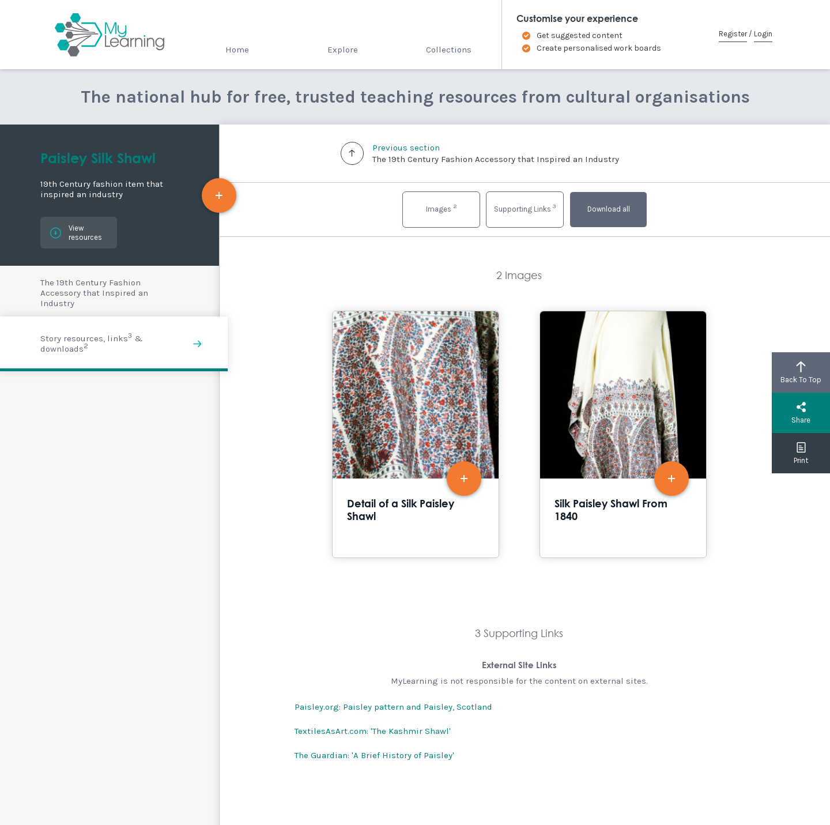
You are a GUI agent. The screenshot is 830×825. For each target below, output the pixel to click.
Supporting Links (525, 207)
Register (733, 33)
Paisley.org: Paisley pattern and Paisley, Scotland (393, 707)
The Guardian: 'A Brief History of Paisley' (374, 755)
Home (237, 49)
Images (441, 207)
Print (801, 453)
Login (763, 33)
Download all (608, 209)
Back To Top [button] (800, 372)
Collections (448, 49)
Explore (342, 49)
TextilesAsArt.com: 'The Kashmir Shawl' (373, 731)
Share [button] (800, 412)
